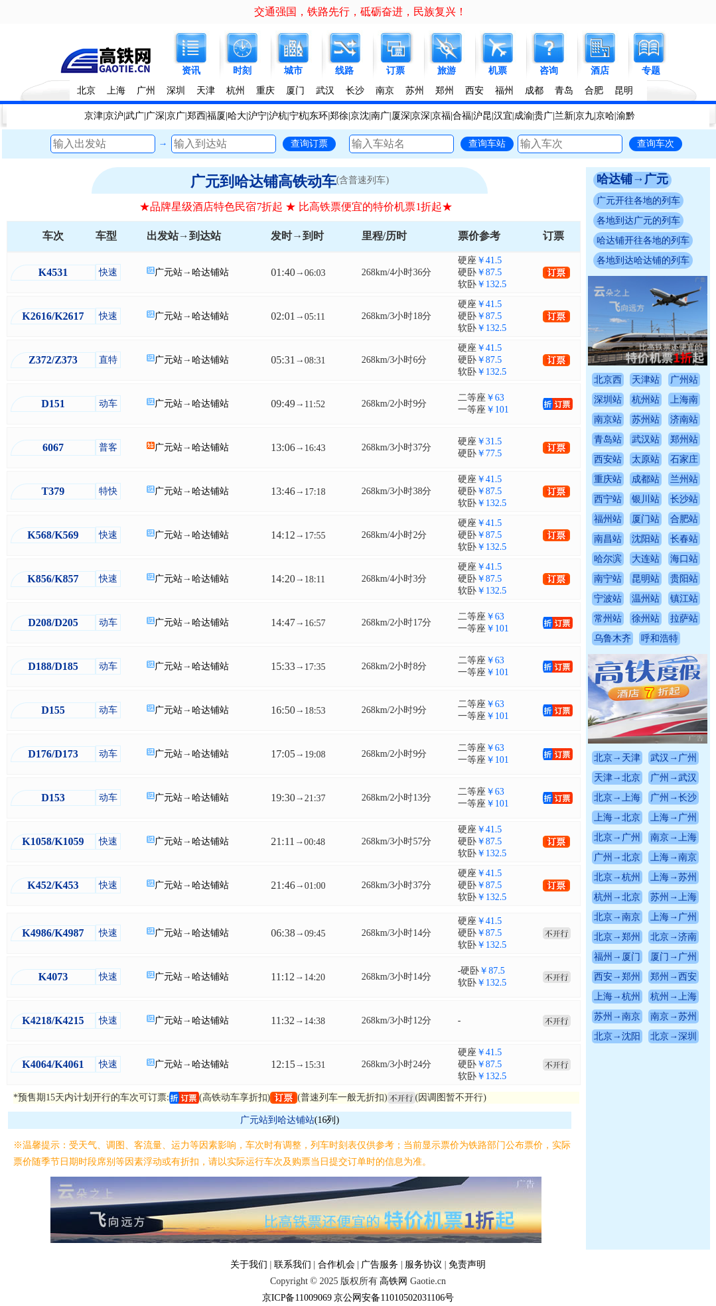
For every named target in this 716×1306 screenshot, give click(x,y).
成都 (534, 91)
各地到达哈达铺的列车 (643, 260)
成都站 (646, 479)
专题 (651, 71)
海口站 (684, 559)
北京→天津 (617, 758)
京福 (441, 116)
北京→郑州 (617, 937)
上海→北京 (617, 817)
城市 (293, 71)
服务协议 (423, 1265)
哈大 (237, 116)
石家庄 (684, 459)
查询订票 (309, 143)
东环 (318, 116)
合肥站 (684, 519)
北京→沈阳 (617, 1036)
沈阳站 (646, 539)
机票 (497, 71)
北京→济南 (673, 937)
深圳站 (608, 400)
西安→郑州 (617, 977)
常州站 (608, 618)
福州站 (608, 519)
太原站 (646, 459)
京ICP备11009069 (297, 1298)
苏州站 (646, 419)
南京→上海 (673, 837)
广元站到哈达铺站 (277, 1120)
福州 (504, 91)
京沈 (359, 116)
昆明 (623, 91)
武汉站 (646, 439)
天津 (205, 91)
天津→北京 (617, 778)
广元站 (168, 272)
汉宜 (503, 116)
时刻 (242, 71)
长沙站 (684, 499)
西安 (474, 91)
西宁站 (608, 499)
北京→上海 (617, 798)
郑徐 (339, 116)
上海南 (684, 400)
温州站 (646, 599)
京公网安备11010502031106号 (394, 1298)
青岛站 (608, 439)
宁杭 (298, 116)
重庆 (265, 91)
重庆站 (608, 479)
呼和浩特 (659, 638)
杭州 (235, 91)
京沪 (114, 116)
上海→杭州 (617, 997)
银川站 (646, 499)
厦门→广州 (673, 957)
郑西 (196, 116)
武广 (134, 116)
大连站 (646, 559)
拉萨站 (684, 618)
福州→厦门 (617, 957)
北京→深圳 (673, 1036)
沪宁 (257, 116)
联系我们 (292, 1265)
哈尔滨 (608, 559)
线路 (344, 71)
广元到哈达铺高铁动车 (263, 181)
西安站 (608, 459)
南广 (380, 116)
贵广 (543, 116)
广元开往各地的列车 (638, 201)
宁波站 (608, 599)
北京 (86, 91)
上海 (116, 91)
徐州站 (646, 618)
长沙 (355, 91)
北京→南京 (617, 917)
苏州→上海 (673, 897)
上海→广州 (673, 817)
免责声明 (467, 1265)
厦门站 (646, 519)
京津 (93, 116)
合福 (462, 116)
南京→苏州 (673, 1016)
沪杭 (278, 116)
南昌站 (608, 539)
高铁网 (393, 1281)
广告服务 (379, 1265)
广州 (146, 91)
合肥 (594, 91)
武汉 (325, 91)
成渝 (523, 116)
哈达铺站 (210, 272)
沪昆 (482, 116)
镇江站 (684, 599)
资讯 (191, 71)
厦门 (295, 91)
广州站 (684, 380)
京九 (584, 116)
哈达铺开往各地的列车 (643, 240)
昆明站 (646, 579)
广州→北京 (617, 857)
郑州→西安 (673, 977)
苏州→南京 (617, 1016)
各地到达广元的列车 (638, 221)
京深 (420, 116)
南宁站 (608, 579)
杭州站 (646, 400)
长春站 (684, 539)
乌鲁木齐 (612, 638)
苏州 (414, 91)
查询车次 (655, 143)
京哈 (605, 116)
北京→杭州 (617, 877)
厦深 (401, 116)
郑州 (444, 91)
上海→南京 (673, 857)
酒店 (600, 71)
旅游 (446, 71)
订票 (395, 71)
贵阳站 (684, 579)
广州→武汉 (673, 778)
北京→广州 (617, 837)
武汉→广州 (673, 758)
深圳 (176, 91)
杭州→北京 (617, 897)
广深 (155, 116)
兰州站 (684, 479)
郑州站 (684, 439)
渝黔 (625, 116)
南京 (385, 91)
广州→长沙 (673, 798)
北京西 (608, 380)
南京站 (608, 419)
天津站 (646, 380)
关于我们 (248, 1265)
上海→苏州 (673, 877)
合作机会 (336, 1265)
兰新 (564, 116)
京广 (176, 116)
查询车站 (487, 143)
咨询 (548, 71)
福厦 (216, 116)
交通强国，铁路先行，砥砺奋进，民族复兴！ (360, 11)
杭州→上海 (673, 997)
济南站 (684, 419)
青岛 (564, 91)
